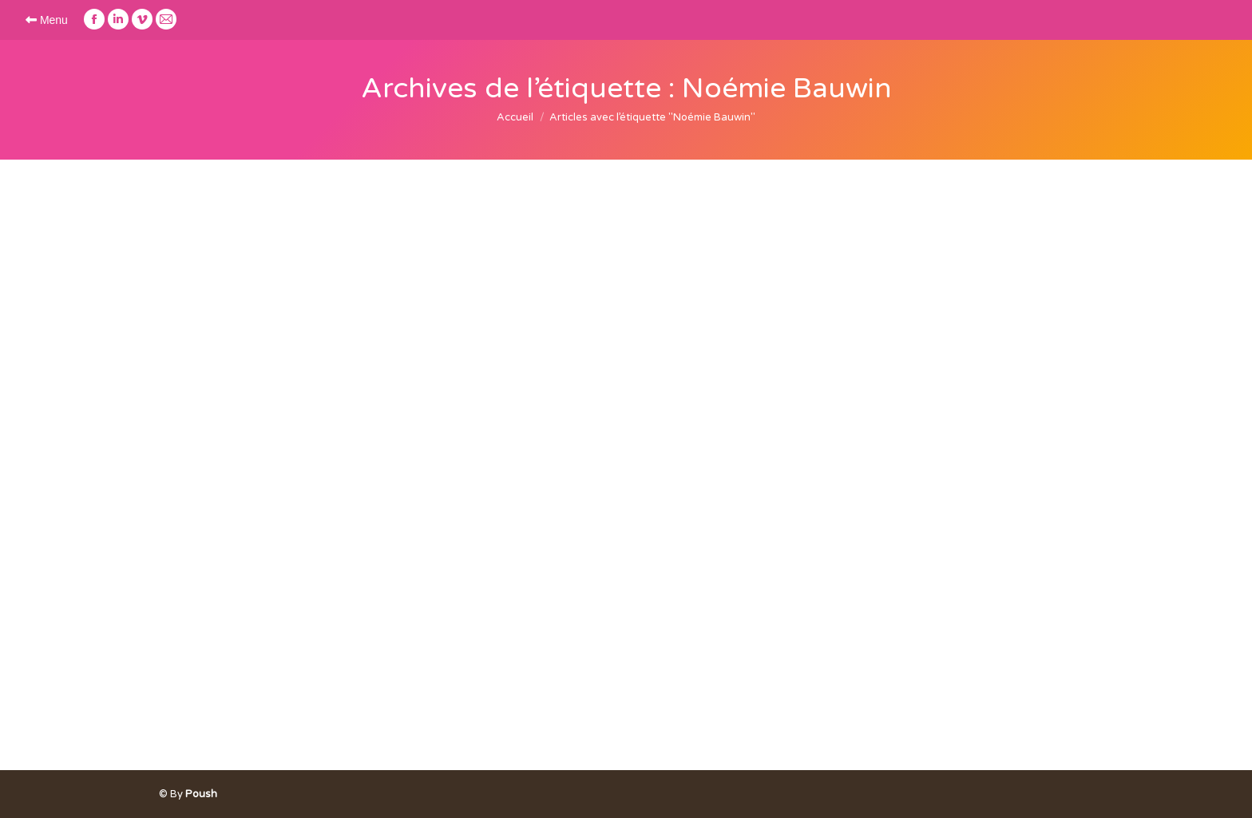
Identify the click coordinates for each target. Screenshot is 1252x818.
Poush (201, 794)
